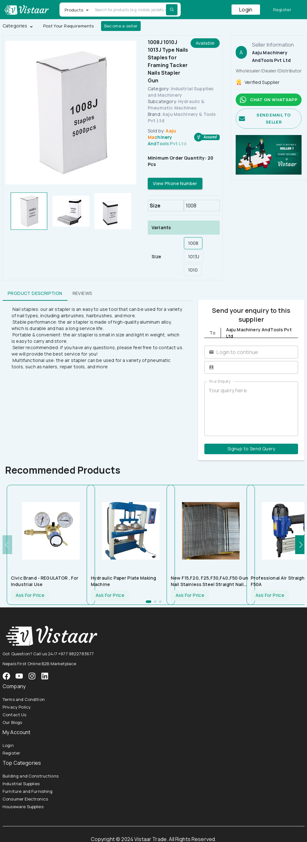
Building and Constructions (31, 776)
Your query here (251, 409)
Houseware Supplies (23, 806)
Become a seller (121, 26)
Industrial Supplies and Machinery (180, 92)
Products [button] (74, 10)
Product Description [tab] (35, 293)
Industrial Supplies (21, 783)
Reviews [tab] (82, 293)
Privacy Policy (17, 707)
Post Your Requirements (68, 26)
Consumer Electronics (25, 799)
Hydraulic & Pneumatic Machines (176, 104)
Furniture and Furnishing (28, 791)
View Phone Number (175, 184)
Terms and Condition (24, 699)
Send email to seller (268, 119)
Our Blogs (12, 722)
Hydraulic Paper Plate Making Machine (123, 581)
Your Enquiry (220, 381)
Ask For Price (30, 595)
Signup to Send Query (251, 449)
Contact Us (15, 715)
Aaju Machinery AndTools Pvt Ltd (167, 137)
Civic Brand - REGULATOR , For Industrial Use (44, 581)
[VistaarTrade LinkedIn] (45, 676)
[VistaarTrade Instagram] (19, 676)
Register (282, 10)
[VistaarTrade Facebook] (6, 676)
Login (245, 9)
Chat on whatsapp (269, 100)
